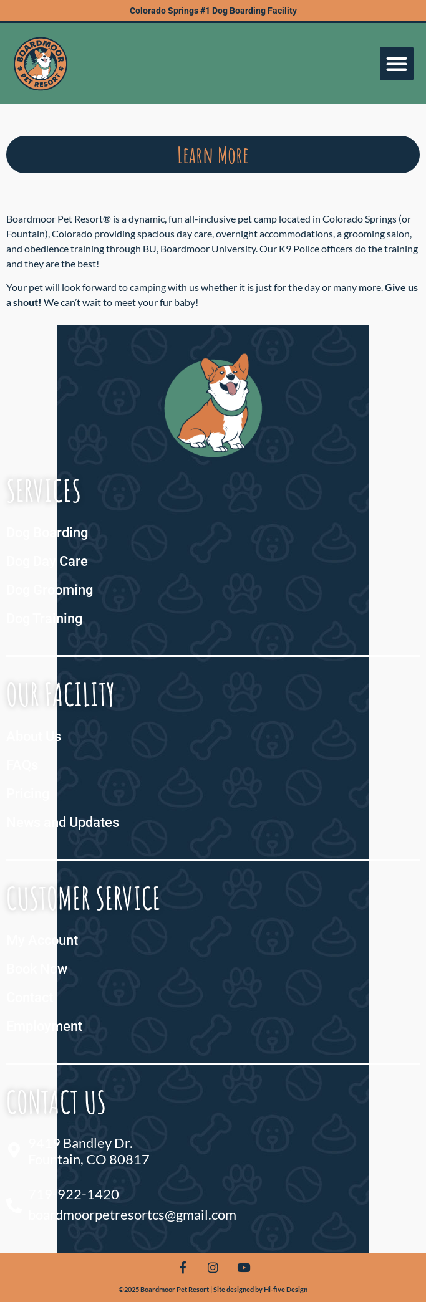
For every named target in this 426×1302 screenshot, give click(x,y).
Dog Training (44, 618)
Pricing (27, 794)
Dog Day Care (47, 561)
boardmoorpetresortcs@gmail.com (132, 1214)
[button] (397, 63)
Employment (44, 1026)
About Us (33, 736)
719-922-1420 (73, 1193)
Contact (29, 997)
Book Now (36, 969)
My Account (42, 940)
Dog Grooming (49, 590)
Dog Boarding (47, 532)
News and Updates (62, 822)
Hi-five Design (285, 1289)
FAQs (22, 765)
